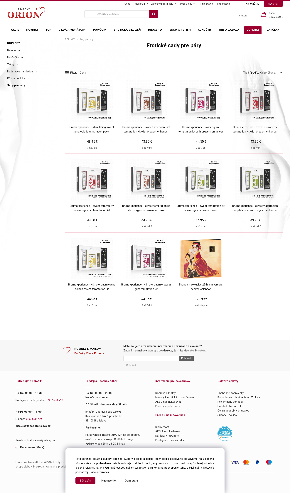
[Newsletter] (151, 358)
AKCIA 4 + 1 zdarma (167, 430)
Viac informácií (100, 472)
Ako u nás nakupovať (168, 400)
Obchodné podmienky (231, 391)
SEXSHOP (273, 3)
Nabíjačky (13, 57)
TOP (48, 29)
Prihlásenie (206, 3)
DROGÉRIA (155, 29)
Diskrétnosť (162, 425)
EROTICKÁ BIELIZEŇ (127, 29)
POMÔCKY (100, 29)
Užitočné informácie (162, 3)
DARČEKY (273, 29)
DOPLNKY (253, 29)
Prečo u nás (185, 3)
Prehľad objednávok (230, 405)
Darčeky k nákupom (167, 434)
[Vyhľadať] (89, 14)
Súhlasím (85, 480)
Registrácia (223, 3)
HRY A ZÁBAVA (229, 29)
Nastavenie (108, 480)
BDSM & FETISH (180, 29)
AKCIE (15, 29)
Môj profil (140, 3)
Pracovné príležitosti (167, 405)
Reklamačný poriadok (230, 400)
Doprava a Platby (165, 391)
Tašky (10, 64)
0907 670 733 (55, 398)
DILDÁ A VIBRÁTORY (72, 29)
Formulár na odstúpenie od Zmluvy (239, 396)
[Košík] (276, 15)
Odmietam (131, 480)
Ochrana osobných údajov (233, 409)
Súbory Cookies (227, 413)
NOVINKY (32, 29)
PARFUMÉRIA (252, 3)
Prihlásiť (184, 358)
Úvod (127, 3)
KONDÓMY (205, 29)
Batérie (11, 50)
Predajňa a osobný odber (170, 438)
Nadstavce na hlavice (20, 71)
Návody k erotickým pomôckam (174, 396)
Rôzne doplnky (16, 78)
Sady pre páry (16, 85)
